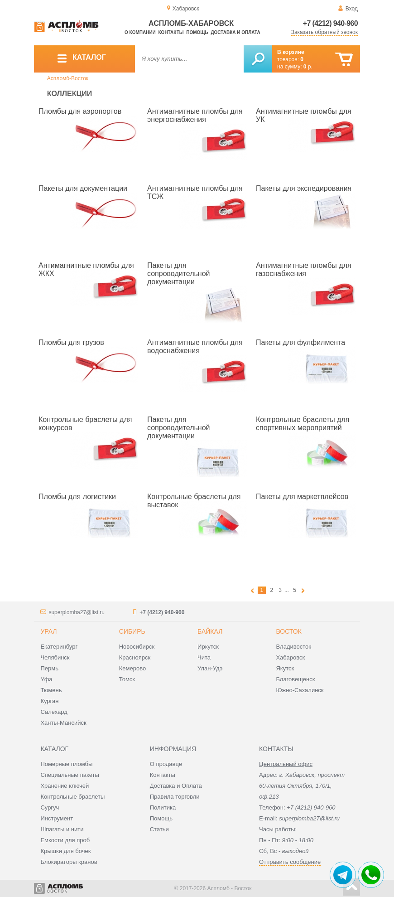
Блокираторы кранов (68, 861)
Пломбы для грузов (71, 342)
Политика (163, 807)
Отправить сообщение (290, 861)
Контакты (171, 32)
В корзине (290, 52)
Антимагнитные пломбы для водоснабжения (195, 346)
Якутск (285, 668)
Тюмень (51, 690)
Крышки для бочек (65, 851)
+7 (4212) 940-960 (330, 23)
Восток (288, 631)
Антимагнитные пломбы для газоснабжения (303, 269)
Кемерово (132, 668)
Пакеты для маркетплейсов (302, 496)
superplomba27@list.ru (76, 612)
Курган (49, 701)
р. (307, 66)
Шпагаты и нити (61, 829)
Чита (204, 657)
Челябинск (54, 657)
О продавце (166, 764)
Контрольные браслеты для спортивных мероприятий (302, 424)
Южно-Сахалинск (299, 690)
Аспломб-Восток (67, 78)
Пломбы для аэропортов (79, 111)
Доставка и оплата (235, 32)
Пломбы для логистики (77, 496)
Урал (48, 631)
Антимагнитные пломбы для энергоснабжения (195, 115)
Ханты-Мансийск (63, 722)
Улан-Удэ (209, 668)
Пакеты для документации (82, 188)
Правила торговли (175, 796)
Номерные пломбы (66, 764)
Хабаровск (290, 657)
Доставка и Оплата (176, 785)
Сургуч (49, 807)
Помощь (197, 32)
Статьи (159, 829)
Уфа (46, 679)
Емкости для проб (65, 840)
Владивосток (293, 646)
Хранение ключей (64, 785)
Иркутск (208, 646)
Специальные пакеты (69, 774)
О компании (140, 32)
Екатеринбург (58, 646)
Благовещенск (295, 679)
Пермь (49, 668)
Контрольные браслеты (72, 796)
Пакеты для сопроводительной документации (178, 274)
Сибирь (132, 631)
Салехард (53, 711)
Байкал (209, 631)
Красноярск (134, 657)
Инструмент (56, 818)
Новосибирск (137, 646)
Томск (127, 679)
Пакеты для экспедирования (303, 188)
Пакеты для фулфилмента (300, 342)
